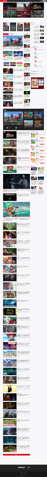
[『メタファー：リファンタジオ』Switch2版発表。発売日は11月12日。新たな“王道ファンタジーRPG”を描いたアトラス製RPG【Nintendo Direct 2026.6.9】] (10, 143)
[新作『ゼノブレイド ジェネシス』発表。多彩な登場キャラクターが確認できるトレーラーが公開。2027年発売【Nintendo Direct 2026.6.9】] (6, 24)
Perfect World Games (19, 421)
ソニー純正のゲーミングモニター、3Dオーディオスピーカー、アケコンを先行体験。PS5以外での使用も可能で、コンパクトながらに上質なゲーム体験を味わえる (34, 192)
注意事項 (25, 469)
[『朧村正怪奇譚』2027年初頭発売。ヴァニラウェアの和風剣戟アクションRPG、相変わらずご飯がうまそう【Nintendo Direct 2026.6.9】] (10, 252)
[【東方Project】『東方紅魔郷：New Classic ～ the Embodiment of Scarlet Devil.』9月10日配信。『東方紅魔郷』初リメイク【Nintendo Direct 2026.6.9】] (8, 84)
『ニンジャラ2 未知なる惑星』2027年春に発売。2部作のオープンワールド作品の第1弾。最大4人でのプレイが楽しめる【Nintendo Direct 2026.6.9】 (23, 361)
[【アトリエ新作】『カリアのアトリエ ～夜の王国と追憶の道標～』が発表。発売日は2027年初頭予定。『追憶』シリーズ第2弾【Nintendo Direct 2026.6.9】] (10, 320)
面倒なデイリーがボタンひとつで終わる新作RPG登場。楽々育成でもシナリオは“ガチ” (23, 266)
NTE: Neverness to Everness (20, 419)
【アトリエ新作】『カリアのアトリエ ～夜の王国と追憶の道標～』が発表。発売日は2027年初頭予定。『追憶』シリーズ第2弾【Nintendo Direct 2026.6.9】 (23, 318)
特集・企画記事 (26, 25)
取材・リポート (5, 11)
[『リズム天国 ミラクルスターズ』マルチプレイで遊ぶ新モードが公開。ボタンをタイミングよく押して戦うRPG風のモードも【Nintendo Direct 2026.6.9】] (10, 346)
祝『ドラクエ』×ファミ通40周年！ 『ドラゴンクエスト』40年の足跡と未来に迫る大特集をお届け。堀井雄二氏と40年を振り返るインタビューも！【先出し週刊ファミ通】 (20, 28)
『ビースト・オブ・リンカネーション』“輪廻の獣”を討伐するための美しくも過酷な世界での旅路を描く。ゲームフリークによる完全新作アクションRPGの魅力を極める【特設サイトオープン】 (27, 28)
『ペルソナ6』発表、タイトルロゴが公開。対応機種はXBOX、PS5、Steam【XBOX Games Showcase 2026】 (27, 96)
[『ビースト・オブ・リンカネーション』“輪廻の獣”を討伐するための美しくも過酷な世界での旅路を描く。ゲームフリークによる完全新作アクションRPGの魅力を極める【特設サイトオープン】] (27, 24)
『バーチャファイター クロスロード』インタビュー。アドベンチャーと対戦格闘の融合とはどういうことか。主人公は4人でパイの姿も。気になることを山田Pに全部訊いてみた (27, 41)
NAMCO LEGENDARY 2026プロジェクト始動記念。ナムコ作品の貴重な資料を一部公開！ (23, 395)
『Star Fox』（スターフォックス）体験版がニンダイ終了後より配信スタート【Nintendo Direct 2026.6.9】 (23, 369)
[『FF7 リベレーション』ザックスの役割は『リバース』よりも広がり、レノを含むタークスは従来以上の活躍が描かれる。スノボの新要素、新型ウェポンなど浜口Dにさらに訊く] (13, 24)
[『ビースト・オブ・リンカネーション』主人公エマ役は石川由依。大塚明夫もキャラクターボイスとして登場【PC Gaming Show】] (27, 84)
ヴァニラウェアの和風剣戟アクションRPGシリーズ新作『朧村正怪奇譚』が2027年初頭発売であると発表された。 (23, 251)
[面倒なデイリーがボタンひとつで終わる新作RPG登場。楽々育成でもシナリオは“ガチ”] (10, 269)
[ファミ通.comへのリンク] (21, 467)
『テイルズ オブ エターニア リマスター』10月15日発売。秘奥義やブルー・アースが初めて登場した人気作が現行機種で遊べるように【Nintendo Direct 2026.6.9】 (37, 34)
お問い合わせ (15, 469)
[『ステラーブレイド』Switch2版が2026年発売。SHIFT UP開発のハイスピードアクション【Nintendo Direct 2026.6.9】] (10, 235)
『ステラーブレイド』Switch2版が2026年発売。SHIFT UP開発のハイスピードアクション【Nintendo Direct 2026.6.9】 (23, 233)
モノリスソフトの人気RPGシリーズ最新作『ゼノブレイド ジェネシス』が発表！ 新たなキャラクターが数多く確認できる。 (23, 285)
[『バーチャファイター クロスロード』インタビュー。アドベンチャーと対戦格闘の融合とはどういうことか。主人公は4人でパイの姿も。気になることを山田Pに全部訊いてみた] (27, 36)
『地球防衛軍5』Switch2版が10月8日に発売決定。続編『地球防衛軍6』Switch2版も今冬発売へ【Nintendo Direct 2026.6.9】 (23, 159)
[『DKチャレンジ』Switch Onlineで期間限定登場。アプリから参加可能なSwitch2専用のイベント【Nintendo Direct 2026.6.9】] (10, 311)
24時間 (34, 24)
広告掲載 (32, 469)
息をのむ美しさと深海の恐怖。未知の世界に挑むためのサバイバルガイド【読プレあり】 (23, 301)
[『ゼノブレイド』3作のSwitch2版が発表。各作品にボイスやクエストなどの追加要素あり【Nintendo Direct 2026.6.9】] (10, 260)
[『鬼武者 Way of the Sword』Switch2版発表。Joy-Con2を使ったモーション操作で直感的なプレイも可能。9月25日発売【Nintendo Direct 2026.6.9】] (10, 431)
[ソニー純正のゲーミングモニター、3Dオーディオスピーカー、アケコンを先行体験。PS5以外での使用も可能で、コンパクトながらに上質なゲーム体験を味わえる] (34, 188)
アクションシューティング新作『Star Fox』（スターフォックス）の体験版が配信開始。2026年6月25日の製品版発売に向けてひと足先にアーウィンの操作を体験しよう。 (23, 371)
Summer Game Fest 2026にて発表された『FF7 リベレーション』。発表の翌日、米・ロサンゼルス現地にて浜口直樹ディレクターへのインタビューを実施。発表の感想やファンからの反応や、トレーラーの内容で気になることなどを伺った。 (23, 440)
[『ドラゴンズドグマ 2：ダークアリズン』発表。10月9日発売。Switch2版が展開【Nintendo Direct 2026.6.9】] (10, 277)
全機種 (32, 73)
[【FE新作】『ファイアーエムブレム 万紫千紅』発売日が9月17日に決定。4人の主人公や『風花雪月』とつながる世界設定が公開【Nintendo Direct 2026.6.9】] (10, 380)
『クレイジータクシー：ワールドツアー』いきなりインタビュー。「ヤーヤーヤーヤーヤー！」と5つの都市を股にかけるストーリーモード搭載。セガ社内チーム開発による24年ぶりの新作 (27, 50)
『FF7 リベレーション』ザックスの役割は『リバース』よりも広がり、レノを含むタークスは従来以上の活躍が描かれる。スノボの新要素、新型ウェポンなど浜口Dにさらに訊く (13, 28)
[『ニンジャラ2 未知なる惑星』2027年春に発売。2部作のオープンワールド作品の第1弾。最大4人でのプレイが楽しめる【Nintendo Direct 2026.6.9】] (10, 363)
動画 (5, 110)
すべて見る (43, 71)
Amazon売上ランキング (34, 131)
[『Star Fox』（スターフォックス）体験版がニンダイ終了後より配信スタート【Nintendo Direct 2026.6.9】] (10, 371)
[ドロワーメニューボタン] (1, 1)
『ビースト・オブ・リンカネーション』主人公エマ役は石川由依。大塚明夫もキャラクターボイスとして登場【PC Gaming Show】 (27, 87)
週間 (36, 24)
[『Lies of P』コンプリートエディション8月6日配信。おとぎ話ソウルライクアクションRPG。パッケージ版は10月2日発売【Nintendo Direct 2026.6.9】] (10, 405)
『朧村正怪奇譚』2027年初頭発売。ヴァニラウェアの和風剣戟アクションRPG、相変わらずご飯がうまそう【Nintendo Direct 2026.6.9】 (23, 250)
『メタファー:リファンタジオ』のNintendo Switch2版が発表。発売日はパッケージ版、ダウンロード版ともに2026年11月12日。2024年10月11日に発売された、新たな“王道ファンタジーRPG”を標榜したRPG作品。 (23, 143)
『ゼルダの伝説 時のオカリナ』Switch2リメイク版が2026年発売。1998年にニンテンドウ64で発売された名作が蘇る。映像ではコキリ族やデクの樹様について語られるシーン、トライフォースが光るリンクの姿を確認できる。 (23, 135)
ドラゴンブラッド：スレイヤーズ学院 (21, 265)
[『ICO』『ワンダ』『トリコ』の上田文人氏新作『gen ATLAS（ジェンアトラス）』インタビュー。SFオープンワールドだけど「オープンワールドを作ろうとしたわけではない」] (27, 55)
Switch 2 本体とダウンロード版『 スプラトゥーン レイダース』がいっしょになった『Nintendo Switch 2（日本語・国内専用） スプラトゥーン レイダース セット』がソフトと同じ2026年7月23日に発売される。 (23, 169)
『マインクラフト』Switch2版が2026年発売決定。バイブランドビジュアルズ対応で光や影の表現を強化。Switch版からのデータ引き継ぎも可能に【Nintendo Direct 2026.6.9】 (23, 150)
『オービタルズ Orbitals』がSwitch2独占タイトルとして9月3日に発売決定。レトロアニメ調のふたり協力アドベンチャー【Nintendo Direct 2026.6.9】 (18, 58)
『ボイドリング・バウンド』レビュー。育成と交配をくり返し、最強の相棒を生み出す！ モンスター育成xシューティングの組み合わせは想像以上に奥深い (23, 446)
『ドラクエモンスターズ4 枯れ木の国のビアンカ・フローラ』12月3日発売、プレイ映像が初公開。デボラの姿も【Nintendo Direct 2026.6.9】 (18, 103)
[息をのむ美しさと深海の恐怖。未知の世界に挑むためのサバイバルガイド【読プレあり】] (10, 303)
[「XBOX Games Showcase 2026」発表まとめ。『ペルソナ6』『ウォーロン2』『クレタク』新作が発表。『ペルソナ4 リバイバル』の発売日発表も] (27, 65)
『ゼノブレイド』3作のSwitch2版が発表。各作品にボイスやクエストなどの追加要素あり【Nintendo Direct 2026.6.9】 (23, 258)
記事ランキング (33, 22)
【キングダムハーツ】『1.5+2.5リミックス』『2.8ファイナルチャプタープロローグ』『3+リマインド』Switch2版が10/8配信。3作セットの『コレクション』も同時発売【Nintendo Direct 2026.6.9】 (18, 90)
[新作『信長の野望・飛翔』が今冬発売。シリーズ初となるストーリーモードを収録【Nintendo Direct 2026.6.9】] (10, 414)
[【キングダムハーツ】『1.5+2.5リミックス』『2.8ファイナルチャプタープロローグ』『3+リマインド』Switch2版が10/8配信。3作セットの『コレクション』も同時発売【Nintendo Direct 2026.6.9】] (8, 91)
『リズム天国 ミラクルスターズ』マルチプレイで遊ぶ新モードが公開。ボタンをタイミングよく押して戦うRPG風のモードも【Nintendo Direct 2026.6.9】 (23, 344)
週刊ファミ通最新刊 (34, 78)
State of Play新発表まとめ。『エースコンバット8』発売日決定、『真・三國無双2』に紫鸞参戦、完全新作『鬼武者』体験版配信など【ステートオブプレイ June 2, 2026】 (34, 173)
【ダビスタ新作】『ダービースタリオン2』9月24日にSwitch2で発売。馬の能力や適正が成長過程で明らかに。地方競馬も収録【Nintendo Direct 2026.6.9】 (23, 293)
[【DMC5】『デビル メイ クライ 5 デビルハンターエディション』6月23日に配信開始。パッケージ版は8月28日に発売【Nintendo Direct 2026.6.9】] (8, 71)
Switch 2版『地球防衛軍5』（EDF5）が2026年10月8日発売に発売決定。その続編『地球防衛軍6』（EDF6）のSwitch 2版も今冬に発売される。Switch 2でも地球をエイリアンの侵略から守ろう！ (23, 160)
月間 (38, 24)
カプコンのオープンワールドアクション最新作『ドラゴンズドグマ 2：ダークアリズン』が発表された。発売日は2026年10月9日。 (23, 277)
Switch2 (34, 73)
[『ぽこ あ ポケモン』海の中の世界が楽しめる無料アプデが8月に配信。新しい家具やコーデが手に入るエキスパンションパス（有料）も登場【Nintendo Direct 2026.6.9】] (10, 354)
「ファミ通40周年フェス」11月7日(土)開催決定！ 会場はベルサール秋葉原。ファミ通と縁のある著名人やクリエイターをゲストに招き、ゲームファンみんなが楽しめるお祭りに (41, 192)
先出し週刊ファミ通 (20, 25)
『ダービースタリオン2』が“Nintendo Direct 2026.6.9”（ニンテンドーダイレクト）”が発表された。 (23, 294)
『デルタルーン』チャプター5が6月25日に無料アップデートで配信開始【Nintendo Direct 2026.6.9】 (23, 194)
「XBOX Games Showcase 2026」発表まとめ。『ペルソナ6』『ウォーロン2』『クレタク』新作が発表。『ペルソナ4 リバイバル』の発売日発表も (27, 69)
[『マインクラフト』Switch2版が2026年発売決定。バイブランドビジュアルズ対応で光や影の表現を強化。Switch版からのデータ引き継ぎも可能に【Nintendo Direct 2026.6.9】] (10, 152)
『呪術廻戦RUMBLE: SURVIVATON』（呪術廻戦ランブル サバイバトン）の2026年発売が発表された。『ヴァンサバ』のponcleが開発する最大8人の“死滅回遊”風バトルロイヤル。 (23, 329)
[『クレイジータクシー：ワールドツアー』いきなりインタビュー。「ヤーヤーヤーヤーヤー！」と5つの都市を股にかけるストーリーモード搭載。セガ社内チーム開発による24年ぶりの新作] (27, 46)
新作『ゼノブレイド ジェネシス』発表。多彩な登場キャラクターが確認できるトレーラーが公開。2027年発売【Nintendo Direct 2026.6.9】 (6, 28)
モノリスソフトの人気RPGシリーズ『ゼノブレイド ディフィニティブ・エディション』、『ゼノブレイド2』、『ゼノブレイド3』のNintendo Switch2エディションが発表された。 (23, 260)
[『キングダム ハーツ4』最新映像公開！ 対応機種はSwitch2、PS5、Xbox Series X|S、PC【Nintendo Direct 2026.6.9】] (37, 14)
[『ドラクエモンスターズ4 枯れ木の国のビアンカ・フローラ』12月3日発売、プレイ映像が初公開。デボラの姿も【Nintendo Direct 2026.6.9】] (8, 104)
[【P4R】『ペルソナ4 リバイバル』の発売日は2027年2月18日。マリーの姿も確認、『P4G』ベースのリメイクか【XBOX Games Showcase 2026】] (27, 101)
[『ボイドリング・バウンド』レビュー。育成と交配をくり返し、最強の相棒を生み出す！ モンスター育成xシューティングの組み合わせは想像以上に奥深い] (10, 448)
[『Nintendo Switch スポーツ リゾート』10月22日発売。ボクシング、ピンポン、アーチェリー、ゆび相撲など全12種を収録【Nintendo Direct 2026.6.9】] (10, 243)
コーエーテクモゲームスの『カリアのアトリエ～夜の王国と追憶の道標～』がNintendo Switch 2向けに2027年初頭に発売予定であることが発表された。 (23, 320)
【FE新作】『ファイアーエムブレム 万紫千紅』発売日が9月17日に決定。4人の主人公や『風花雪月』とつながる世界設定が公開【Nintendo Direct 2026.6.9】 (23, 378)
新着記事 (11, 34)
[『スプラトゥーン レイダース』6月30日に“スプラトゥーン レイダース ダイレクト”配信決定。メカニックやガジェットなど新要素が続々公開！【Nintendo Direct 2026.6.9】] (16, 209)
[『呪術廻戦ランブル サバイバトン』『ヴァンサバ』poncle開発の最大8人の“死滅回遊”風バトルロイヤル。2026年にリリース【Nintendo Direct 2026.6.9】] (10, 329)
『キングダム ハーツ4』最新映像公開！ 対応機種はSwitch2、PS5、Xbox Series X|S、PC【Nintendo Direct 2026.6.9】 (37, 16)
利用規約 (23, 469)
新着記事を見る (16, 454)
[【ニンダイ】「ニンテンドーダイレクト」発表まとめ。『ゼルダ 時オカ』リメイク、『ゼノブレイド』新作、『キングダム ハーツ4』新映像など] (16, 10)
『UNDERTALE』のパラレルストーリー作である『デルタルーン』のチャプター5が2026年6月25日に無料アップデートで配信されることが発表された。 (23, 196)
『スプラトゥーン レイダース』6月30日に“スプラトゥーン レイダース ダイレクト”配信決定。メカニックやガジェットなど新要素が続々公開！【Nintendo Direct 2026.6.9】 (16, 219)
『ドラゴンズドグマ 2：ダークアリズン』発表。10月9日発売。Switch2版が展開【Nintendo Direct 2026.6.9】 (23, 275)
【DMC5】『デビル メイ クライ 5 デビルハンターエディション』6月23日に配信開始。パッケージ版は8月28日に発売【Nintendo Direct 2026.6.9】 (18, 70)
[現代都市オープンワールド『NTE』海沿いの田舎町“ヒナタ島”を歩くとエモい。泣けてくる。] (10, 423)
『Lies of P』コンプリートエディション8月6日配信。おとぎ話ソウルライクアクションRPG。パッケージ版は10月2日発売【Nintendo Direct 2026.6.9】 (23, 404)
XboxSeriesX (36, 74)
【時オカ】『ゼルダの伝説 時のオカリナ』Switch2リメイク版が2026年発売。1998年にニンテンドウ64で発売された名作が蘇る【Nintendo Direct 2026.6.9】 (37, 8)
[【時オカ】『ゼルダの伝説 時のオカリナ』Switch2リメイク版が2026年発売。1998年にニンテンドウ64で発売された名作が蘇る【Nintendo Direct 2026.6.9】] (37, 6)
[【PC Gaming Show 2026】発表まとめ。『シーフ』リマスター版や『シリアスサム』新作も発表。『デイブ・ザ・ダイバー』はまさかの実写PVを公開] (27, 74)
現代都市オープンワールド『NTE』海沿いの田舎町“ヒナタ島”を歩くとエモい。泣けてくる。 (23, 420)
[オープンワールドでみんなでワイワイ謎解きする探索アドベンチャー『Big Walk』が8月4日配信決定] (13, 41)
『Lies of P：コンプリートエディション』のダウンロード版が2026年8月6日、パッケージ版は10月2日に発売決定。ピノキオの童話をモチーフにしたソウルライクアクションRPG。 (23, 405)
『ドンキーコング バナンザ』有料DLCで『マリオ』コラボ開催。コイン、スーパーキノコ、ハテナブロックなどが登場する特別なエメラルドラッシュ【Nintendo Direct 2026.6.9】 (8, 58)
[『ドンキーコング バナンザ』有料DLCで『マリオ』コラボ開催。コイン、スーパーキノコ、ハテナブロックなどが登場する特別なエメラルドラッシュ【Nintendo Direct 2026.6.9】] (8, 53)
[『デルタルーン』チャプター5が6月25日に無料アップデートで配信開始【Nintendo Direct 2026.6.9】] (10, 197)
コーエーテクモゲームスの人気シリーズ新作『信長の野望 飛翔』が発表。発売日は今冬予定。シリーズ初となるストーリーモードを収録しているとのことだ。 (23, 414)
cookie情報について (29, 469)
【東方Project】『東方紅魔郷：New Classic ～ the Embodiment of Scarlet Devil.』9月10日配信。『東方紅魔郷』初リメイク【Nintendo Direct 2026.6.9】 (18, 83)
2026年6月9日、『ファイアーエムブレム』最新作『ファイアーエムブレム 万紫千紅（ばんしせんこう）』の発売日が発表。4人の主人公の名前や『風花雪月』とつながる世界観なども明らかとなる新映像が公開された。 (23, 380)
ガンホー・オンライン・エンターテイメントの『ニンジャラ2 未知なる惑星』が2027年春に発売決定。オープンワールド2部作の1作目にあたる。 (23, 362)
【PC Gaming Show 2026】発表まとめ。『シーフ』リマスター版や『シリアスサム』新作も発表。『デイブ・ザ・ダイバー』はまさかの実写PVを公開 (27, 78)
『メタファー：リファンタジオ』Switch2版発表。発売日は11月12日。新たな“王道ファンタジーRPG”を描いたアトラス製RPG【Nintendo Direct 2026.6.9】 (23, 141)
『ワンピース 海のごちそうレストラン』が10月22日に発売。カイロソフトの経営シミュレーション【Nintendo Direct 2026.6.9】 (23, 387)
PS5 (38, 73)
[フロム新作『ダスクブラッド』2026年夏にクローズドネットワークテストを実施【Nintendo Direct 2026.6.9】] (16, 181)
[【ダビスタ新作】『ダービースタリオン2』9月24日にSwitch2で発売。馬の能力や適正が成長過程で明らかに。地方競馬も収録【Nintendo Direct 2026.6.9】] (10, 294)
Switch (36, 73)
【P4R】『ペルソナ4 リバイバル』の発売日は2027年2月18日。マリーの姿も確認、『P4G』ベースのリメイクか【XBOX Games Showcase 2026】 (27, 105)
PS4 (40, 73)
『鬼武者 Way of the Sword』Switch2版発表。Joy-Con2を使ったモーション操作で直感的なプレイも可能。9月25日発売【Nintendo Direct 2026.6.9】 (23, 429)
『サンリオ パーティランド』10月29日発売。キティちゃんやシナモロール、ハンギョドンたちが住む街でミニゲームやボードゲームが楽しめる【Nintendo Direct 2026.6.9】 (18, 77)
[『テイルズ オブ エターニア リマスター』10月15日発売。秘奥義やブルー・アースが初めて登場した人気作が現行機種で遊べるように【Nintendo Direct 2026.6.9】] (42, 34)
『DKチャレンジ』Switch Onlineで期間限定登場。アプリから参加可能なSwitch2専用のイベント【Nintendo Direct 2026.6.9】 (23, 310)
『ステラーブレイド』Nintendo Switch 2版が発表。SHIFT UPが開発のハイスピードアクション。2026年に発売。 (23, 234)
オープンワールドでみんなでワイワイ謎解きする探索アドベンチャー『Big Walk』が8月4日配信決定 (12, 48)
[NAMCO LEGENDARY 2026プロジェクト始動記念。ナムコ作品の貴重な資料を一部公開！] (10, 397)
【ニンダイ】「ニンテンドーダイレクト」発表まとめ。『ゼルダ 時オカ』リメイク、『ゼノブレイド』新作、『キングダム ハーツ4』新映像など (17, 14)
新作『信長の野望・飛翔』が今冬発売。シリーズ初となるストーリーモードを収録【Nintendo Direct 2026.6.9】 (23, 412)
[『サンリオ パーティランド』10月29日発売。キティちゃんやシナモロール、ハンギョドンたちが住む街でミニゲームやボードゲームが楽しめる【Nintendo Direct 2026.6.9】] (8, 77)
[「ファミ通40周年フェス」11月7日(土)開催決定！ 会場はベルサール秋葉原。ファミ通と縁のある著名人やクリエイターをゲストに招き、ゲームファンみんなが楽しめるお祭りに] (41, 188)
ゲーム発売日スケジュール (35, 71)
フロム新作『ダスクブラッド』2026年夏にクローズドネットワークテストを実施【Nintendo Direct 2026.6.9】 (16, 191)
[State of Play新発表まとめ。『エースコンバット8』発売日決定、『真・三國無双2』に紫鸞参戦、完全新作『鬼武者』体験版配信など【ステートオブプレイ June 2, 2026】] (34, 168)
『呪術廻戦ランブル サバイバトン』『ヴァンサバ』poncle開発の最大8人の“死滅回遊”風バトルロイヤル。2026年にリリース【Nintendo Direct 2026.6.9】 (23, 327)
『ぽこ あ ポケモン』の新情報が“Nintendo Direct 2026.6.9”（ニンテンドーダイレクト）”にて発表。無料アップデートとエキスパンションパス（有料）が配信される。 (23, 354)
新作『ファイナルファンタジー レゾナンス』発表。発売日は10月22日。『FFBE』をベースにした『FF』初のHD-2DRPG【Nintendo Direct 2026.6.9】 (37, 30)
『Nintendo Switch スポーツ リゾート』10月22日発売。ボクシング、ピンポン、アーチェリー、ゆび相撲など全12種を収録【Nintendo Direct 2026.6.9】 (23, 241)
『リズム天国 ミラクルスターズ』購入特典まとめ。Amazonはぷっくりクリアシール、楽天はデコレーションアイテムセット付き (41, 173)
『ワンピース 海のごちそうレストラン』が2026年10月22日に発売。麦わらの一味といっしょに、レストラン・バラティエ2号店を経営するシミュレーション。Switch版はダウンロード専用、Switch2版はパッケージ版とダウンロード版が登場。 (23, 388)
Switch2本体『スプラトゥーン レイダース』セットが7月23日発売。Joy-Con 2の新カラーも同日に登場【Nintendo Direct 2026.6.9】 (23, 167)
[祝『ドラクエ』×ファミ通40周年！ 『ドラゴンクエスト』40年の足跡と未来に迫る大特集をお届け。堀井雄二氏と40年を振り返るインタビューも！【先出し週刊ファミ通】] (20, 24)
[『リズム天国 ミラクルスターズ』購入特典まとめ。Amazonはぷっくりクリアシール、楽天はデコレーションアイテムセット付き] (41, 168)
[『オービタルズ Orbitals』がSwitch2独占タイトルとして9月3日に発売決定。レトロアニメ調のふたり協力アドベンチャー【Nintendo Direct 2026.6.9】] (18, 53)
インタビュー (12, 25)
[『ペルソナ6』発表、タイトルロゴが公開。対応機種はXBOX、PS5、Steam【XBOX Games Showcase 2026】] (27, 92)
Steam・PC (32, 74)
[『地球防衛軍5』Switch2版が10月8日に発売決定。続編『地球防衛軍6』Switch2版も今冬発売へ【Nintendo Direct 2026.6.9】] (10, 160)
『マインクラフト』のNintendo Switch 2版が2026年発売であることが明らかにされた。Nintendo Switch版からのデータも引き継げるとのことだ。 (23, 152)
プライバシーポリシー (19, 469)
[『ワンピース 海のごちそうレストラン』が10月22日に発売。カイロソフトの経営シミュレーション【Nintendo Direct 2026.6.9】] (10, 388)
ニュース (32, 14)
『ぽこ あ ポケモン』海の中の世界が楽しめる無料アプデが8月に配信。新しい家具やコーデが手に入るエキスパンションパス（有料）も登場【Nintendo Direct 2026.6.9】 (23, 352)
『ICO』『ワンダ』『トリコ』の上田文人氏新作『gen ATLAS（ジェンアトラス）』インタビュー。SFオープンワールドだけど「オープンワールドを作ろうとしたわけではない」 (27, 60)
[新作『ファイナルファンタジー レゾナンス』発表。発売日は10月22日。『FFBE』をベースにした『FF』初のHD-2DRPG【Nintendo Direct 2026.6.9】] (42, 30)
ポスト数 (41, 24)
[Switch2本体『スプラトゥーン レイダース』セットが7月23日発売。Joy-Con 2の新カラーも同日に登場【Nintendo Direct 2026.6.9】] (10, 169)
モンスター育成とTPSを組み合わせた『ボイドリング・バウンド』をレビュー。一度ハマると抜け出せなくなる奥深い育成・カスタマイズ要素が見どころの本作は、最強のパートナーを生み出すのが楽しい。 (23, 448)
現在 (31, 24)
